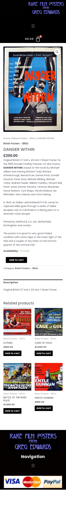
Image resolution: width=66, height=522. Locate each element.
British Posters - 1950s (24, 138)
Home (6, 138)
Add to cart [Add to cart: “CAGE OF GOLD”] (43, 353)
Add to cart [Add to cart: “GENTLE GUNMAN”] (43, 408)
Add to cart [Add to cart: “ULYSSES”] (12, 353)
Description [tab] (10, 282)
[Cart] (33, 39)
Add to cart (16, 260)
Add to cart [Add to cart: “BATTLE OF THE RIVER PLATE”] (12, 411)
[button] (33, 26)
